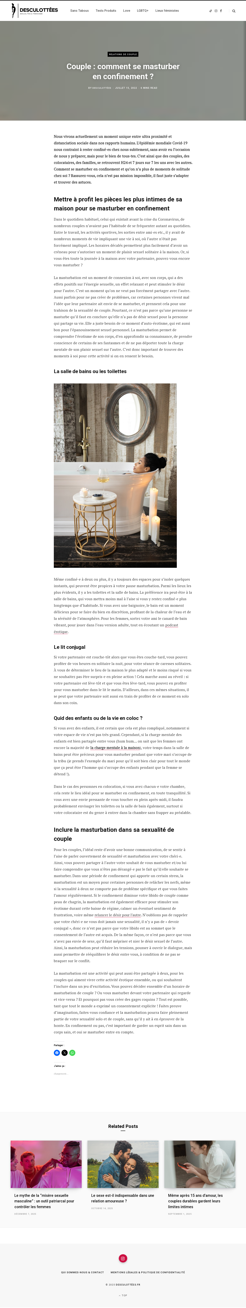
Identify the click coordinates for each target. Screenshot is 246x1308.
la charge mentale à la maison (115, 747)
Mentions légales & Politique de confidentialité (149, 1273)
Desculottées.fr (128, 1285)
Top (123, 1296)
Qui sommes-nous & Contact (80, 1273)
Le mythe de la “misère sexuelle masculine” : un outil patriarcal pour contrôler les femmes (45, 1201)
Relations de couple (123, 54)
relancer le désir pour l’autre (119, 914)
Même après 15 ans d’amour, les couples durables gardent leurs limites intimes (196, 1201)
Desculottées (102, 87)
